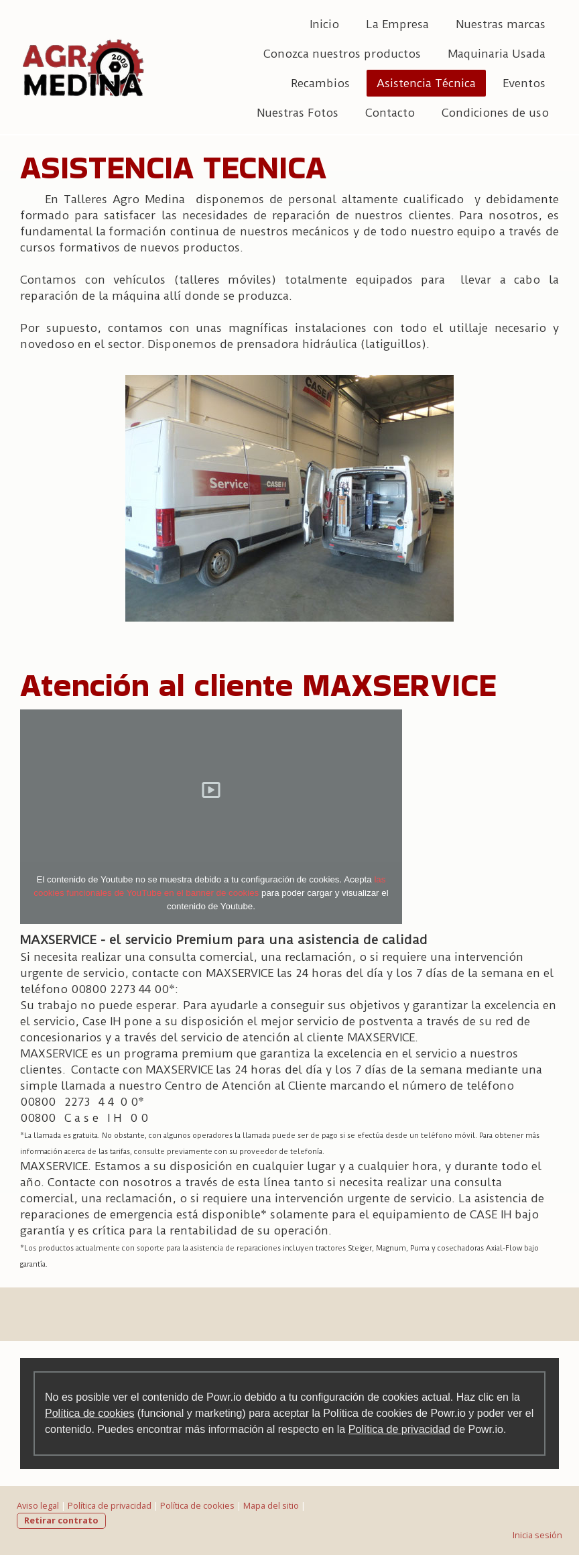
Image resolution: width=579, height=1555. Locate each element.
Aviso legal (38, 1505)
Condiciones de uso (495, 112)
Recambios (320, 83)
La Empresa (397, 24)
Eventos (524, 83)
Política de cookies (89, 1413)
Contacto (390, 112)
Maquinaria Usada (496, 53)
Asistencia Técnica (426, 83)
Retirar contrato (61, 1520)
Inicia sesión (537, 1535)
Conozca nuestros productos (342, 53)
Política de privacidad (399, 1429)
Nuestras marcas (500, 24)
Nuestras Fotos (297, 112)
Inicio (324, 24)
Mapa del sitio (271, 1505)
